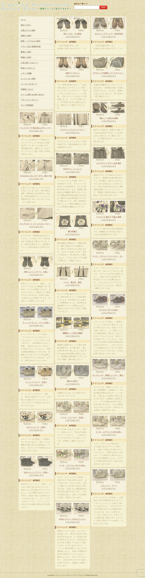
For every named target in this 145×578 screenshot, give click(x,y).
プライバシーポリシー (30, 100)
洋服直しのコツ (27, 89)
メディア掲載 (26, 73)
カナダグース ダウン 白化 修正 (108, 163)
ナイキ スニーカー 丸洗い (72, 418)
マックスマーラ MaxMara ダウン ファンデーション (36, 128)
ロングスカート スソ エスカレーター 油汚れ (36, 224)
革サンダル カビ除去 (72, 34)
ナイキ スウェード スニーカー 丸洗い (108, 256)
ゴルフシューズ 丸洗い (36, 427)
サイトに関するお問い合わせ (32, 95)
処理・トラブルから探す (31, 41)
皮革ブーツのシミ (72, 73)
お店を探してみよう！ (30, 63)
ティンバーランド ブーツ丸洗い (36, 323)
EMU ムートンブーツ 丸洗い (36, 272)
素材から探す (26, 52)
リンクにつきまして (29, 84)
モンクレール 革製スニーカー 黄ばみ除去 (108, 375)
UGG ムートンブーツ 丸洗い (36, 472)
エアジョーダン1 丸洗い (109, 310)
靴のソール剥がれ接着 (109, 118)
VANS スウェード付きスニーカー (72, 519)
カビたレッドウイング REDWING (108, 34)
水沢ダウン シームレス (72, 169)
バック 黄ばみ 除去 (72, 282)
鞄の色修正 (72, 231)
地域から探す (26, 57)
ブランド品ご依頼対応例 (31, 47)
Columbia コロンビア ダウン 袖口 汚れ (36, 176)
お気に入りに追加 (28, 30)
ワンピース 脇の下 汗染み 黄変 (108, 217)
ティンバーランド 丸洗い (36, 382)
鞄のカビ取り (72, 381)
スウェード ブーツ (109, 486)
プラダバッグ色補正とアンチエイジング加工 (108, 73)
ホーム (23, 20)
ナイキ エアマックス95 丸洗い (109, 432)
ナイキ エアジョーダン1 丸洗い (72, 465)
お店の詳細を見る (72, 37)
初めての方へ (26, 25)
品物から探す (26, 36)
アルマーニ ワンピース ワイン (72, 130)
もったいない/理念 (28, 79)
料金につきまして (28, 68)
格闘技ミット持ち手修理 (72, 333)
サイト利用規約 (27, 105)
